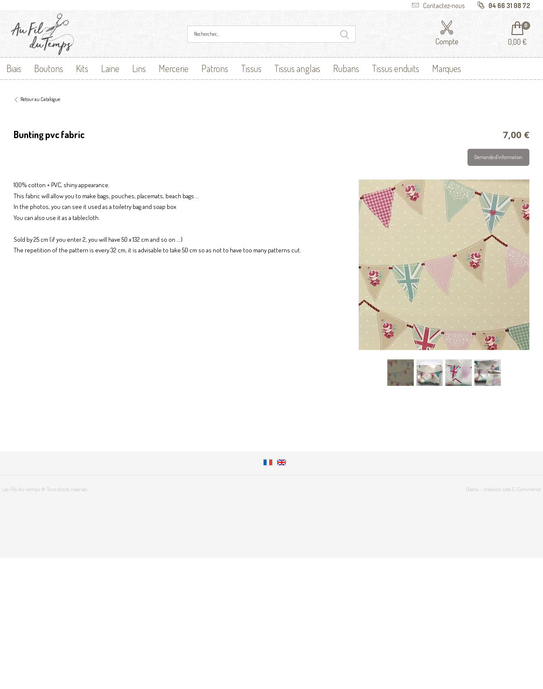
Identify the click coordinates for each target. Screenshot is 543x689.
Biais (13, 68)
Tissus (251, 68)
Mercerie (174, 68)
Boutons (48, 68)
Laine (110, 68)
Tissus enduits (395, 68)
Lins (139, 68)
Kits (82, 68)
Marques (446, 68)
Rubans (346, 68)
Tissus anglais (297, 68)
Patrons (214, 68)
